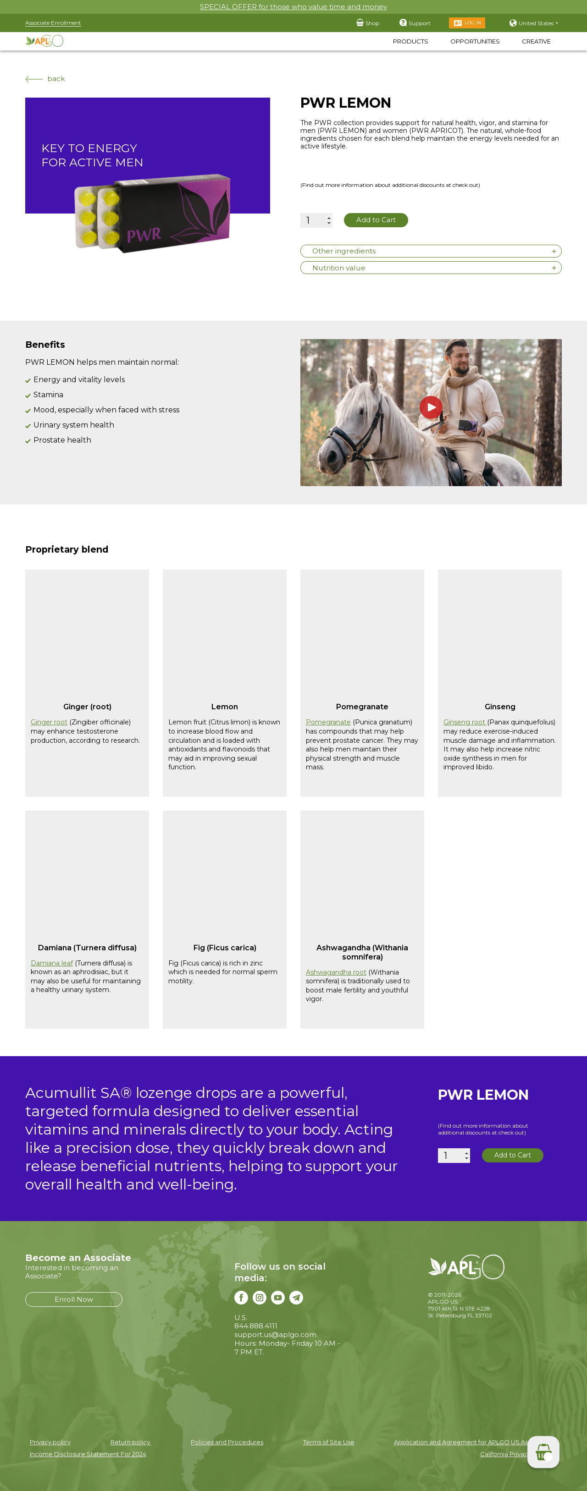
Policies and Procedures (227, 1441)
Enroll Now (74, 1298)
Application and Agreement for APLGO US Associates (473, 1441)
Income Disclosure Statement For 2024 (88, 1453)
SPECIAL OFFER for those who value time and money (293, 6)
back (45, 78)
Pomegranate (328, 721)
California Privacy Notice (516, 1453)
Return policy (131, 1441)
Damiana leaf (52, 962)
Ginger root (49, 721)
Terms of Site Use (328, 1441)
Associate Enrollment (53, 22)
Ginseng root (465, 721)
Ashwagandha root (336, 971)
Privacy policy (50, 1441)
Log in (473, 23)
